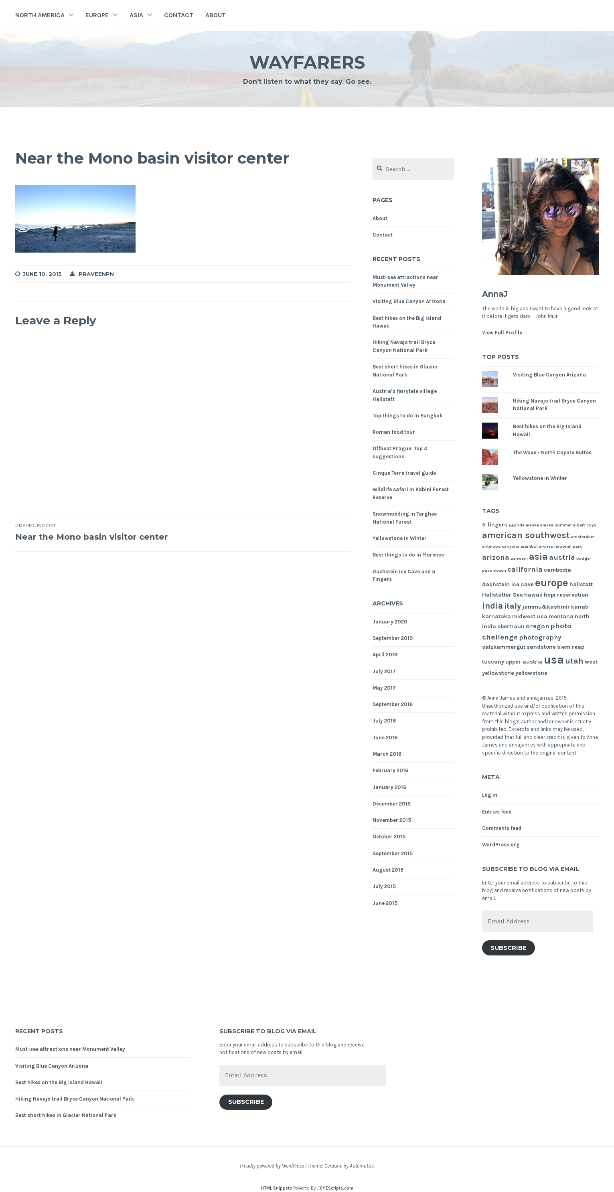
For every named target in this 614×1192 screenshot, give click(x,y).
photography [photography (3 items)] (540, 637)
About (215, 15)
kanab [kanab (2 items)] (579, 606)
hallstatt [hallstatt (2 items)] (581, 584)
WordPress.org (501, 845)
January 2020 (390, 622)
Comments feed (501, 828)
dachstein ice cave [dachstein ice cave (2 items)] (508, 584)
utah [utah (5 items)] (574, 661)
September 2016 (393, 704)
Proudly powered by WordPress (272, 1166)
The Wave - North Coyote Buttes (552, 452)
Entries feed (497, 812)
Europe (97, 15)
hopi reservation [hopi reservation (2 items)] (566, 594)
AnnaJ (498, 293)
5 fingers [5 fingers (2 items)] (494, 524)
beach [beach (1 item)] (499, 570)
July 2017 (384, 671)
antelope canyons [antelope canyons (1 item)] (500, 546)
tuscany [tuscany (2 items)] (493, 661)
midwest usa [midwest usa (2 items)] (529, 616)
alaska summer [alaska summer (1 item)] (556, 525)
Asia (136, 15)
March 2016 (387, 754)
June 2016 (385, 738)
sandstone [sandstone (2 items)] (541, 647)
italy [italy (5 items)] (512, 606)
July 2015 (384, 886)
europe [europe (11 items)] (551, 583)
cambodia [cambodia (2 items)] (557, 570)
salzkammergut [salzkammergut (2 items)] (503, 647)
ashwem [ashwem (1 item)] (519, 558)
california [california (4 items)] (525, 569)
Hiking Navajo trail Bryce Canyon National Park (74, 1099)
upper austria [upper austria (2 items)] (524, 661)
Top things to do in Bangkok (407, 416)
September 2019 (393, 638)
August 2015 (388, 870)
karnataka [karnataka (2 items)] (496, 616)
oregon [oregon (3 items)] (537, 626)
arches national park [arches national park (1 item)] (560, 546)
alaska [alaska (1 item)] (532, 525)
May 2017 (384, 688)
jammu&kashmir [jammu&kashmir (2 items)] (546, 606)
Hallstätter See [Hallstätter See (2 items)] (502, 594)
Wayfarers (307, 61)
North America (40, 15)
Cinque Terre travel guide (404, 473)
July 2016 (384, 721)
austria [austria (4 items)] (562, 557)
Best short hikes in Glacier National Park (65, 1115)
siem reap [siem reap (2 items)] (570, 647)
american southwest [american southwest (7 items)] (526, 535)
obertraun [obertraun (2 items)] (511, 626)
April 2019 (385, 655)
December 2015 (392, 804)
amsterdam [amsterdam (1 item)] (583, 536)
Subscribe (508, 947)
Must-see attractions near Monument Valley (70, 1049)
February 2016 (390, 770)
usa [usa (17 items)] (554, 659)
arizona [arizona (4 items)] (495, 557)
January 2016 (389, 787)
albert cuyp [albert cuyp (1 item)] (584, 525)
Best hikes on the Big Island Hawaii (58, 1082)
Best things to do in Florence (408, 555)
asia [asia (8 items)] (538, 556)
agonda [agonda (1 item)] (517, 525)
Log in (489, 795)
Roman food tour (394, 432)
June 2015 (385, 903)
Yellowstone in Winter (400, 538)
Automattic (362, 1166)
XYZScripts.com (336, 1188)
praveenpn (96, 274)
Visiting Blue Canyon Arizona (409, 301)
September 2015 (393, 853)
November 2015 (392, 820)
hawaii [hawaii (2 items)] (533, 594)
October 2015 (389, 837)
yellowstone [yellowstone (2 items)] (531, 673)
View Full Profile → (505, 333)
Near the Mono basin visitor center (99, 539)
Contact (178, 15)
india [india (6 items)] (492, 606)
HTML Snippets (276, 1188)
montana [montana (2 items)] (561, 616)
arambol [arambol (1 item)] (529, 546)
